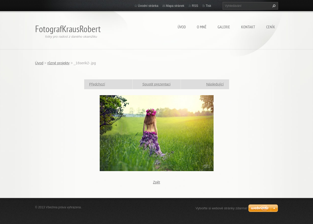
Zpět (156, 182)
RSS (195, 6)
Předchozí (97, 84)
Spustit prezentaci (156, 84)
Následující (215, 84)
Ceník (270, 26)
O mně (201, 26)
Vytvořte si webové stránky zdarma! (221, 208)
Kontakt (248, 26)
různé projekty (58, 63)
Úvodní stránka (148, 6)
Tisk (208, 6)
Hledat (273, 6)
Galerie (224, 26)
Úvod (182, 26)
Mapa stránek (175, 6)
